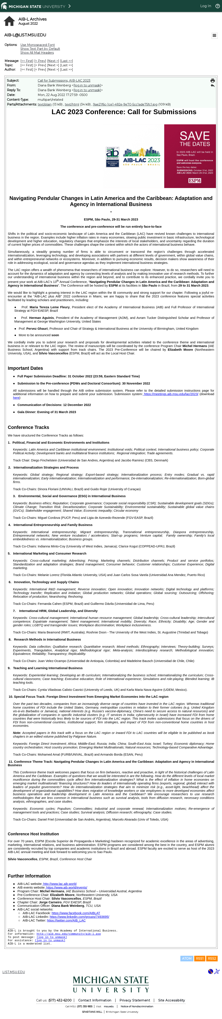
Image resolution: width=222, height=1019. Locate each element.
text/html (72, 104)
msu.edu (109, 1006)
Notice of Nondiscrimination (137, 1006)
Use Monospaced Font (37, 45)
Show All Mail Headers (37, 53)
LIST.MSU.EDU (13, 972)
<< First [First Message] (26, 61)
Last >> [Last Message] (66, 61)
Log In (205, 6)
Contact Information (94, 1000)
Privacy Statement (134, 1000)
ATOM (187, 959)
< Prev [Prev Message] (40, 61)
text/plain (45, 104)
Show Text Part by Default (40, 49)
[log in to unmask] (87, 85)
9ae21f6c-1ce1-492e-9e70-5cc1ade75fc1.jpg (125, 104)
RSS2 (212, 959)
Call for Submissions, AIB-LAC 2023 (64, 81)
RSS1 (200, 959)
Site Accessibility (171, 1000)
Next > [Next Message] (53, 61)
